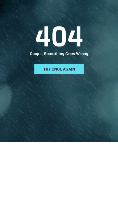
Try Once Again (59, 69)
